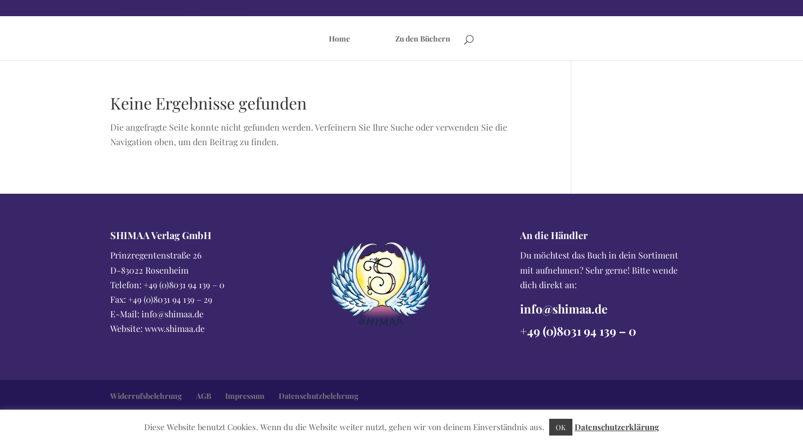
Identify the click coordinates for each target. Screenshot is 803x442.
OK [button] (561, 427)
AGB (203, 396)
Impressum (245, 396)
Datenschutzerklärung (617, 426)
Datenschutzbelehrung (319, 396)
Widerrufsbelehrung (146, 396)
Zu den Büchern (422, 39)
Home (339, 39)
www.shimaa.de (175, 328)
